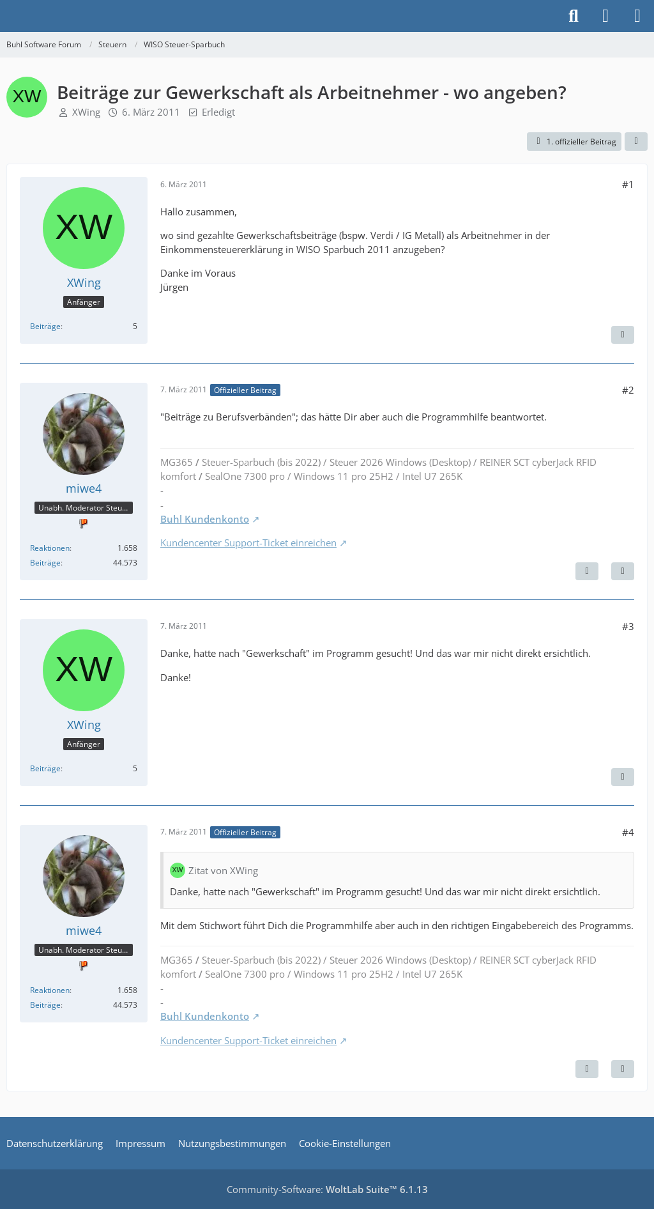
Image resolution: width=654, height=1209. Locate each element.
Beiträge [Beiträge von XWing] (45, 326)
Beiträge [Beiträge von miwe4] (45, 562)
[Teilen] (636, 141)
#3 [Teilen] (628, 626)
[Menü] (637, 16)
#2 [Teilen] (628, 389)
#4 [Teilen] (628, 832)
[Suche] (573, 16)
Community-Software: (327, 1189)
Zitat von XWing (223, 870)
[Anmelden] (605, 16)
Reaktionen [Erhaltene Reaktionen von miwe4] (50, 548)
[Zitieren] (622, 335)
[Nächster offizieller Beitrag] (586, 571)
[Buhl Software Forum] (6, 16)
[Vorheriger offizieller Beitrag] (586, 1069)
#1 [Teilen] (628, 184)
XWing (86, 111)
